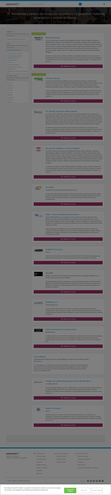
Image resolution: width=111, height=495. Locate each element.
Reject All (84, 490)
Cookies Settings (97, 490)
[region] (55, 489)
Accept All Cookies (70, 490)
